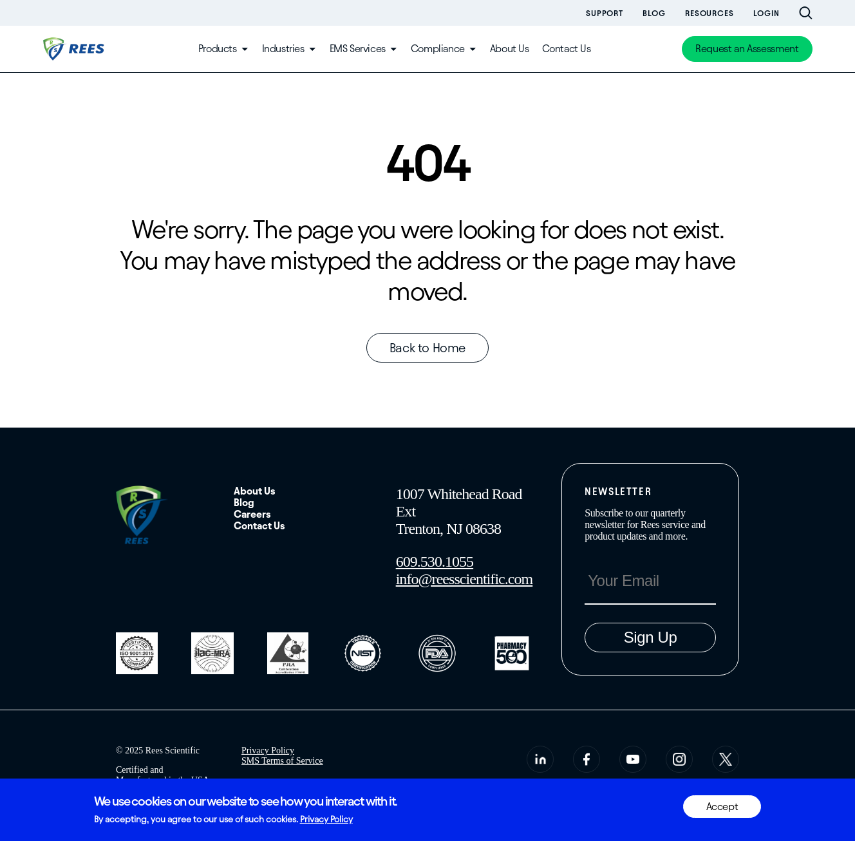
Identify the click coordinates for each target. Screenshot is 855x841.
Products (217, 48)
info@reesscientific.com (464, 579)
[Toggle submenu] (244, 49)
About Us (509, 48)
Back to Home (427, 348)
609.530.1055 (434, 561)
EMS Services (358, 48)
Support (604, 12)
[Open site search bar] (806, 13)
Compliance (438, 48)
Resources (709, 12)
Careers (252, 514)
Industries (283, 48)
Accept (722, 806)
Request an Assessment (746, 48)
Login (766, 12)
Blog (654, 12)
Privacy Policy (267, 750)
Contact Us (566, 48)
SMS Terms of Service (282, 761)
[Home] (74, 49)
